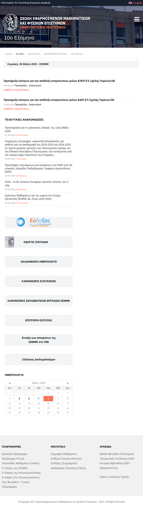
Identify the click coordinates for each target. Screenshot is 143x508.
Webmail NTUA (108, 468)
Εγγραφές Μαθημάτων (64, 453)
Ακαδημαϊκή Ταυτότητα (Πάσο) (68, 468)
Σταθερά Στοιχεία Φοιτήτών (66, 458)
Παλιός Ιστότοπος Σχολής (114, 476)
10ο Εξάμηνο (77, 54)
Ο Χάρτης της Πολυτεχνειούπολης (21, 472)
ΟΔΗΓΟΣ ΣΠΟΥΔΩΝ (36, 242)
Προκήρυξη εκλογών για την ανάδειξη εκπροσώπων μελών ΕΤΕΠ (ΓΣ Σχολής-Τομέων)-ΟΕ (59, 80)
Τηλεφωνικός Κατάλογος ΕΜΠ (117, 458)
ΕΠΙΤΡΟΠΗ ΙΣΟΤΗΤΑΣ (38, 320)
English (135, 2)
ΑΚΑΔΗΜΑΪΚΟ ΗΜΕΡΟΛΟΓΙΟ (39, 261)
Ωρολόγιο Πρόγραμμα (14, 453)
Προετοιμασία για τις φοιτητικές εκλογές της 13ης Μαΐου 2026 (37, 129)
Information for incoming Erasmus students (25, 2)
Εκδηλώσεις (21, 176)
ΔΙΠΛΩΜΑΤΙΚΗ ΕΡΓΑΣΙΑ (55, 54)
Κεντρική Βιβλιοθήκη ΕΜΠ (115, 463)
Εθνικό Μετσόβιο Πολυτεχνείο (117, 453)
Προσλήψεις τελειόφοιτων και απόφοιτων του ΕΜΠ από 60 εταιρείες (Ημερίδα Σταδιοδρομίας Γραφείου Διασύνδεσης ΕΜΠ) (38, 168)
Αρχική (9, 54)
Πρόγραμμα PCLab (13, 458)
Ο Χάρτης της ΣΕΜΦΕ (15, 468)
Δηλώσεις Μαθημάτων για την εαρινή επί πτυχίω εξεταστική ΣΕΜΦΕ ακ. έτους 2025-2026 (33, 197)
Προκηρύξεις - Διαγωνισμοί (28, 85)
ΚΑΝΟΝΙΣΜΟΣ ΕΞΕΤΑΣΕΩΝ (39, 281)
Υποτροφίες (21, 159)
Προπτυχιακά (34, 54)
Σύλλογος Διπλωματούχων (38, 359)
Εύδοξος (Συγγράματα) (64, 463)
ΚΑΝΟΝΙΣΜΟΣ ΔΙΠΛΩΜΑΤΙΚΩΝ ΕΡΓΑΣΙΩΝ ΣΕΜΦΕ (39, 300)
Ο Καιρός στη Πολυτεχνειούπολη (20, 477)
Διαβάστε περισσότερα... (17, 90)
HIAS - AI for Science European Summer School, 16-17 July (37, 183)
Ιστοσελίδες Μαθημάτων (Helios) (20, 463)
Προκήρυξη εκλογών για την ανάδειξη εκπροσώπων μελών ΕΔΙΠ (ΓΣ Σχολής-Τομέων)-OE (59, 99)
